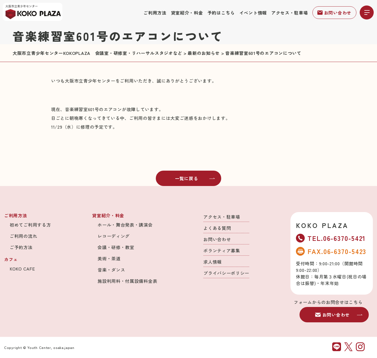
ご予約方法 (21, 247)
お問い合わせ (334, 12)
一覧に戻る (195, 178)
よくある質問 (217, 228)
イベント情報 (253, 12)
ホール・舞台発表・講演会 (125, 224)
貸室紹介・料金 (187, 12)
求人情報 (212, 261)
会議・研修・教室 (116, 247)
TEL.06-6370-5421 (331, 238)
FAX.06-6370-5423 (331, 251)
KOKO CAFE (22, 268)
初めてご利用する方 (30, 224)
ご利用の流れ (23, 236)
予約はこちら (221, 12)
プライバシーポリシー (226, 273)
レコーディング (114, 236)
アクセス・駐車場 (289, 12)
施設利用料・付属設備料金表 (127, 281)
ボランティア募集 (221, 250)
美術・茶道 (109, 258)
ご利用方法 (155, 12)
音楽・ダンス (111, 269)
